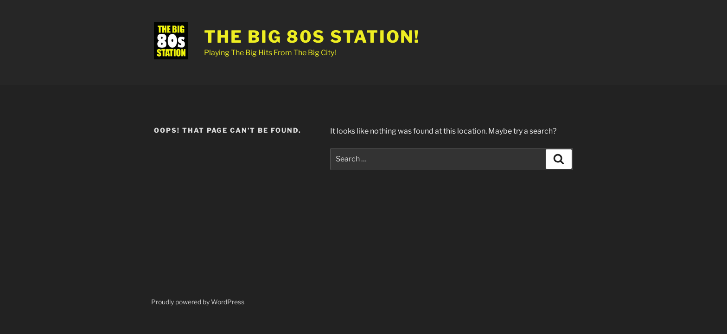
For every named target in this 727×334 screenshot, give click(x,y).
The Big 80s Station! (312, 36)
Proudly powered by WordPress (197, 302)
